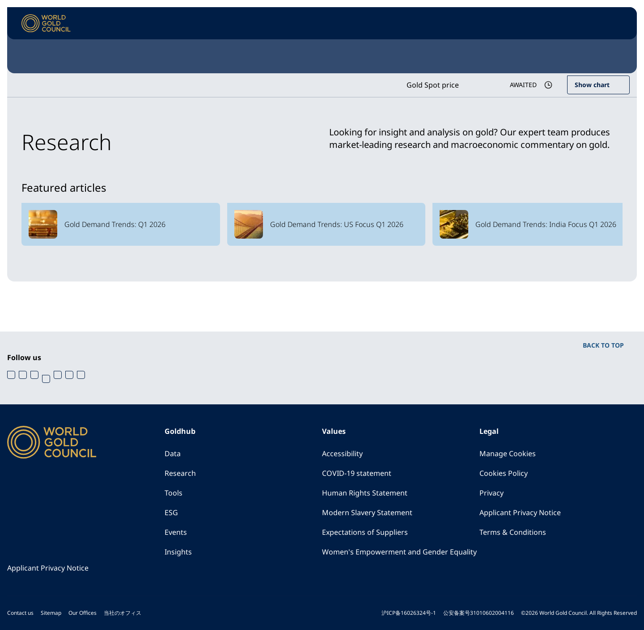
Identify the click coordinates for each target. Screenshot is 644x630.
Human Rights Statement (364, 493)
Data (173, 453)
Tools (173, 493)
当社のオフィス (122, 613)
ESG (171, 512)
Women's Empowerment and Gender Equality (399, 552)
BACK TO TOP (603, 345)
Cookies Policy (503, 473)
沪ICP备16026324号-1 (408, 613)
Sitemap (51, 613)
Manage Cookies (507, 453)
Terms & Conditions (512, 532)
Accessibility (342, 453)
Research (180, 473)
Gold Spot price (433, 85)
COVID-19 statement (356, 473)
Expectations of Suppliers (365, 532)
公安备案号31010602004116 (478, 613)
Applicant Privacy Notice (520, 512)
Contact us (20, 613)
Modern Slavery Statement (367, 512)
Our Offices (82, 613)
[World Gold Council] (46, 23)
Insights (178, 552)
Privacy (491, 493)
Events (176, 532)
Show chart (592, 84)
